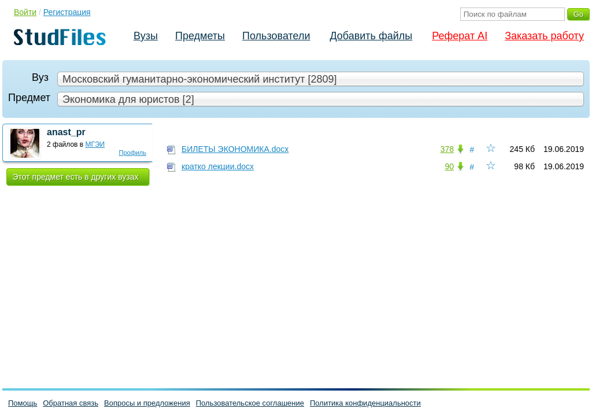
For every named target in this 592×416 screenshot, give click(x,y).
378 (447, 149)
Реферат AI (459, 36)
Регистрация (67, 12)
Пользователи (276, 36)
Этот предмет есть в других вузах (76, 176)
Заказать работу (544, 36)
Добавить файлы (371, 36)
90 (449, 166)
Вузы (146, 36)
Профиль (133, 152)
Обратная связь (70, 403)
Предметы (200, 36)
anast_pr (66, 132)
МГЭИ (95, 144)
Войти (25, 12)
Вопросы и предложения (147, 403)
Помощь (22, 403)
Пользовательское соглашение (250, 403)
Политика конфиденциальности (365, 403)
